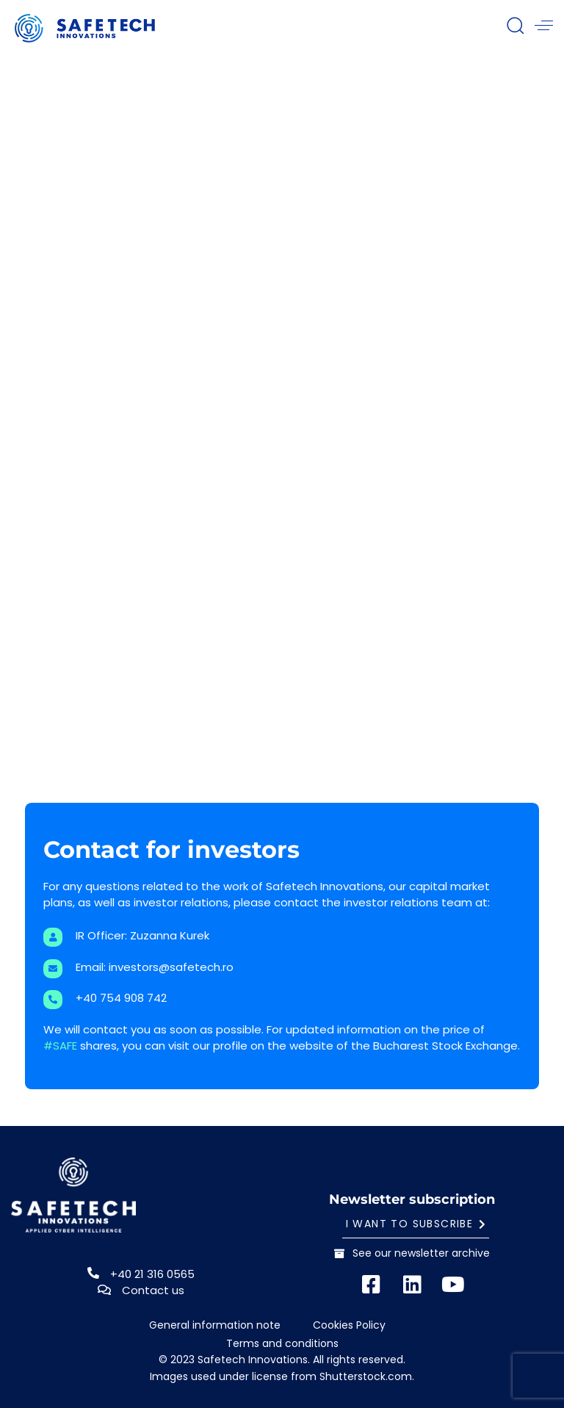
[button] (515, 25)
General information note (215, 1326)
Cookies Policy (349, 1326)
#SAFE (60, 1045)
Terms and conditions (282, 1344)
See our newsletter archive (412, 1253)
